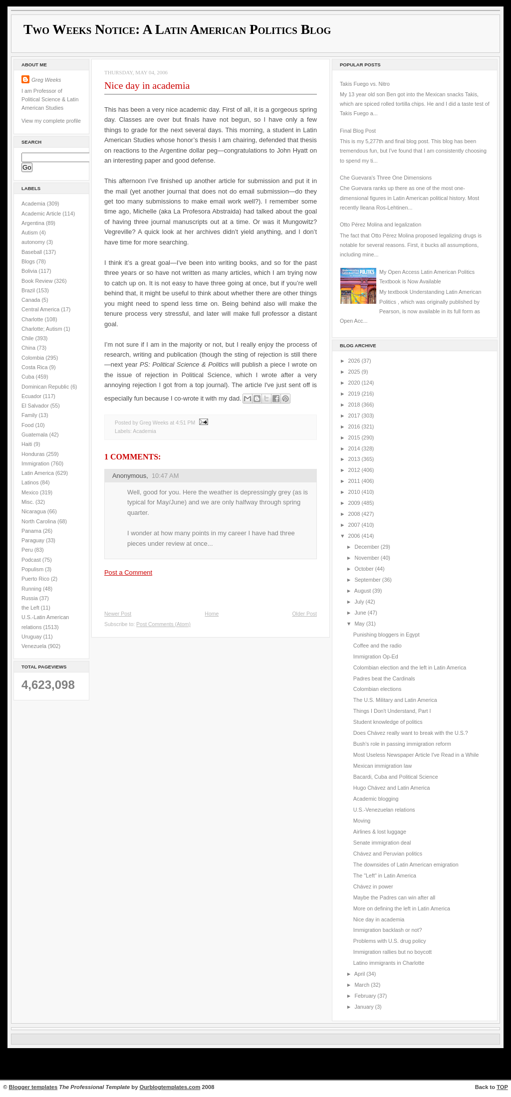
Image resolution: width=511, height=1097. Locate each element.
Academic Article (41, 214)
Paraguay (33, 540)
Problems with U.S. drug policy (389, 941)
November (367, 558)
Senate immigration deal (382, 843)
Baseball (32, 252)
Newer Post (117, 614)
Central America (41, 309)
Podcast (31, 560)
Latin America (38, 473)
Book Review (37, 281)
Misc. (28, 502)
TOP (502, 1087)
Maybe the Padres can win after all (394, 897)
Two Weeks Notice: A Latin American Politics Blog (177, 29)
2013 (355, 459)
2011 (355, 481)
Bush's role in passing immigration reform (402, 744)
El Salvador (35, 406)
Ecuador (32, 396)
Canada (31, 300)
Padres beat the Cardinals (384, 678)
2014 (355, 448)
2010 (355, 492)
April (360, 974)
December (367, 547)
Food (28, 425)
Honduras (33, 454)
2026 (355, 361)
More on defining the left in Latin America (401, 908)
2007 (355, 525)
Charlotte (32, 319)
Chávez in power (373, 886)
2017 (355, 416)
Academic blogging (376, 799)
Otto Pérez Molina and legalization (380, 224)
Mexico (30, 492)
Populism (33, 569)
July (359, 602)
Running (32, 589)
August (363, 591)
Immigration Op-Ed (375, 656)
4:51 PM (185, 423)
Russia (30, 598)
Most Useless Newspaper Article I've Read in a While (416, 755)
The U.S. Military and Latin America (395, 700)
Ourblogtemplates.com (170, 1087)
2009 (355, 503)
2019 (355, 394)
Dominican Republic (45, 387)
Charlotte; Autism (42, 329)
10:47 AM (165, 475)
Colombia (33, 358)
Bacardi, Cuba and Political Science (395, 777)
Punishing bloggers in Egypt (386, 635)
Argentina (33, 223)
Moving (362, 821)
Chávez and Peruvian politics (387, 854)
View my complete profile (51, 121)
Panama (32, 531)
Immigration (36, 463)
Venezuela (34, 646)
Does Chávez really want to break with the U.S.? (410, 733)
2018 (355, 405)
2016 (355, 427)
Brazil (28, 290)
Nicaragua (34, 511)
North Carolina (39, 521)
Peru (27, 550)
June (360, 613)
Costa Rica (35, 367)
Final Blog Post (358, 131)
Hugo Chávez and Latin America (391, 788)
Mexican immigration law (382, 766)
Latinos (30, 482)
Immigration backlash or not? (387, 930)
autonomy (33, 242)
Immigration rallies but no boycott (392, 952)
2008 (355, 514)
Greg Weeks (46, 80)
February (365, 996)
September (368, 580)
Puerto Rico (36, 579)
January (364, 1007)
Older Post (304, 614)
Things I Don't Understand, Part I (392, 711)
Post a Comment (128, 572)
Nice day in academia (147, 85)
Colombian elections (377, 689)
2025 (355, 372)
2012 (355, 470)
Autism (30, 232)
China (29, 348)
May (360, 624)
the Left (31, 608)
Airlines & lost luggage (379, 832)
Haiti (27, 444)
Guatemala (35, 435)
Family (30, 415)
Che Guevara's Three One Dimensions (386, 178)
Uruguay (32, 637)
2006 (355, 536)
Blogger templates (33, 1087)
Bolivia (30, 271)
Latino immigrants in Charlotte (388, 963)
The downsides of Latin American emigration (406, 865)
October (364, 569)
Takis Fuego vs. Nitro (365, 84)
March (362, 985)
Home (212, 614)
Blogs (28, 261)
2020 (355, 383)
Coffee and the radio (377, 646)
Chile (28, 338)
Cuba (28, 377)
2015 (355, 437)
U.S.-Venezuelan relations (384, 810)
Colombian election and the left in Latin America (409, 667)
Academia (34, 204)
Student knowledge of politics (388, 722)
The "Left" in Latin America (384, 875)
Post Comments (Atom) (163, 624)
